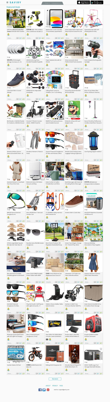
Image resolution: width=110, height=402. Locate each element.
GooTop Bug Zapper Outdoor (93, 151)
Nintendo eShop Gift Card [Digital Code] (72, 122)
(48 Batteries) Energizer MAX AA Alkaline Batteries (92, 184)
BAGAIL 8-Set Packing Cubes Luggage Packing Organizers (73, 152)
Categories (55, 3)
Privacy (55, 386)
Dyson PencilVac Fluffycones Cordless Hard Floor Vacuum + (93, 123)
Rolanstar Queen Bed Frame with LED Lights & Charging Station (15, 336)
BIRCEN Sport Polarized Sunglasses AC (14, 213)
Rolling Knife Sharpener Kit (53, 365)
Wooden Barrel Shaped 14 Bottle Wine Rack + (72, 366)
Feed (61, 386)
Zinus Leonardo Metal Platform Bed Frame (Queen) (73, 61)
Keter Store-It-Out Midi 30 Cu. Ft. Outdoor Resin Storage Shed (93, 306)
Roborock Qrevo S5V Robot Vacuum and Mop (34, 183)
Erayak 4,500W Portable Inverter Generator (91, 335)
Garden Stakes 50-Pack (14, 365)
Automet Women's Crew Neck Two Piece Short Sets (15, 183)
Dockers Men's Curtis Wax (72, 212)
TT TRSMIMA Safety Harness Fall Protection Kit (54, 213)
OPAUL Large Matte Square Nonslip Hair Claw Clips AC (15, 244)
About (48, 386)
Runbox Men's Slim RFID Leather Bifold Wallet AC (72, 335)
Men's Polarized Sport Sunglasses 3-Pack (32, 335)
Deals (47, 3)
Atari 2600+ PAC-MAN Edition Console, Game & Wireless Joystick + (54, 336)
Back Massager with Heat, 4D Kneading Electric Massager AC (73, 184)
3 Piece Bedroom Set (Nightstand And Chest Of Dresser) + (54, 275)
